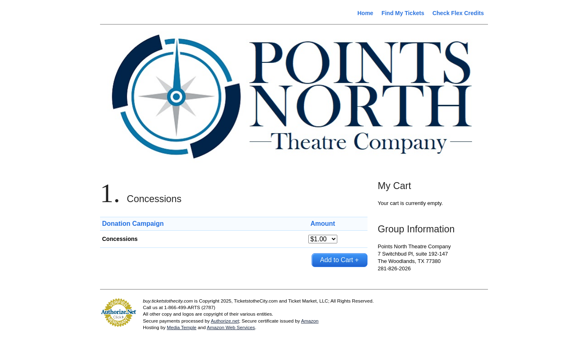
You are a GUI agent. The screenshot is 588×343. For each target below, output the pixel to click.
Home (365, 13)
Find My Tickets (402, 13)
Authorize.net (225, 320)
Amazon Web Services (231, 327)
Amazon (309, 320)
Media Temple (181, 327)
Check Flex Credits (458, 13)
